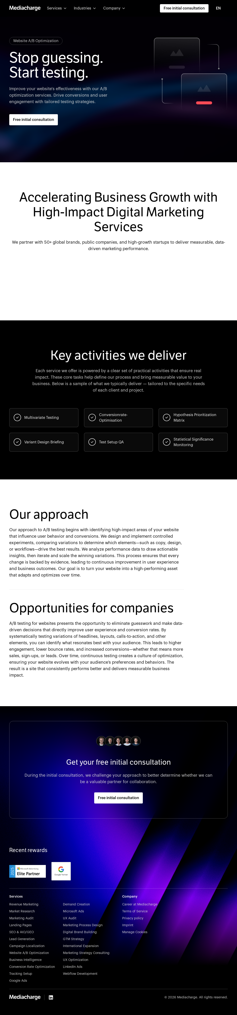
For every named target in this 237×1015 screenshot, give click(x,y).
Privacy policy (132, 918)
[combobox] (221, 8)
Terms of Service (135, 911)
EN (218, 8)
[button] (56, 8)
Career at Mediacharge (139, 904)
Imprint (127, 925)
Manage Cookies (134, 932)
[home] (25, 8)
